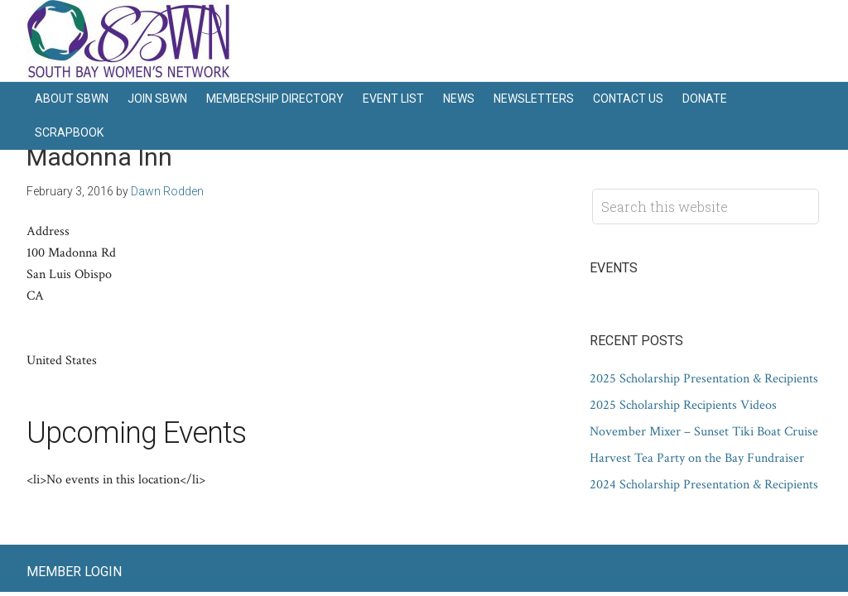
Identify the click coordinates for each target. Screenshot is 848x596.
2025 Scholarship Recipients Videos (683, 405)
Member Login (74, 571)
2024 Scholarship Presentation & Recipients (704, 484)
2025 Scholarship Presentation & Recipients (704, 378)
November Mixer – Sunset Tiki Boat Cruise (704, 431)
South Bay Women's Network (130, 40)
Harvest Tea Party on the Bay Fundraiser (697, 458)
